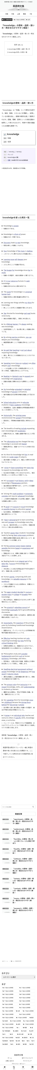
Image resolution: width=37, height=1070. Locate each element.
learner (15, 324)
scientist (10, 607)
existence (5, 658)
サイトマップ (27, 1061)
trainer (7, 715)
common (12, 546)
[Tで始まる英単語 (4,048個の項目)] (10, 1000)
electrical (14, 669)
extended (18, 389)
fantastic (16, 376)
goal (7, 506)
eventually (14, 610)
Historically (8, 415)
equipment (22, 669)
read (28, 313)
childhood (8, 702)
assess (12, 533)
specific (18, 718)
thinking (10, 643)
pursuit (25, 607)
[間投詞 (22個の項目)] (5, 1040)
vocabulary (21, 431)
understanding (29, 687)
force (29, 702)
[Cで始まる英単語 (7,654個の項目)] (27, 987)
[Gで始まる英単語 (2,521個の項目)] (27, 1007)
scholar (21, 704)
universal (28, 292)
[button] (33, 807)
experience (26, 548)
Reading (6, 376)
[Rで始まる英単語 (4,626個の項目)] (27, 994)
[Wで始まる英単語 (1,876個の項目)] (27, 1014)
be (19, 671)
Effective (7, 638)
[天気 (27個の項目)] (32, 1037)
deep (31, 480)
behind (4, 704)
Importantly (8, 623)
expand (27, 376)
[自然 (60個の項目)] (32, 1030)
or (11, 689)
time (17, 363)
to (16, 242)
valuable (16, 579)
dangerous (24, 671)
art (17, 480)
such (20, 656)
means (22, 546)
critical (4, 643)
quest (9, 292)
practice (14, 337)
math (14, 493)
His (5, 389)
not (22, 350)
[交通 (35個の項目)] (31, 1034)
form (17, 234)
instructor (24, 684)
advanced (21, 496)
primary (10, 684)
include (24, 428)
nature (13, 281)
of (19, 234)
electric (11, 674)
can (30, 337)
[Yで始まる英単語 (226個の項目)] (28, 1024)
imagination (17, 378)
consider (24, 654)
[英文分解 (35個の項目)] (21, 1034)
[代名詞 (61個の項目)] (24, 1030)
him (26, 454)
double (4, 594)
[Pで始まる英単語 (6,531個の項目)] (10, 991)
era (17, 441)
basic (12, 405)
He (5, 350)
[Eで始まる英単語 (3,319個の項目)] (27, 1000)
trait (8, 294)
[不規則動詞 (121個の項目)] (7, 1030)
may (33, 671)
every (29, 467)
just (25, 350)
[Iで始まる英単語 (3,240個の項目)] (10, 1004)
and (25, 313)
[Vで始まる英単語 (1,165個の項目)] (21, 1017)
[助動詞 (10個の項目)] (5, 1044)
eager (9, 592)
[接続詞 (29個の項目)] (25, 1037)
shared (24, 444)
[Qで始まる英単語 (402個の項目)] (8, 1024)
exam (24, 535)
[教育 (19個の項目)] (12, 1040)
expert (11, 480)
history (21, 480)
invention (19, 623)
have (6, 520)
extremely (29, 493)
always (23, 324)
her (29, 270)
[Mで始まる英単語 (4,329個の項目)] (27, 997)
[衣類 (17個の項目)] (18, 1040)
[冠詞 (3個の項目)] (32, 1044)
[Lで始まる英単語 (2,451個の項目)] (8, 1010)
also (22, 640)
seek (28, 281)
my (26, 302)
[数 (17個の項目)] (23, 1040)
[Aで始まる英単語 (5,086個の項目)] (27, 991)
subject (25, 363)
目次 (15, 45)
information (11, 441)
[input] (18, 807)
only (28, 638)
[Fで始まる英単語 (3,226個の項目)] (27, 1004)
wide (12, 457)
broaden (25, 594)
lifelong (9, 324)
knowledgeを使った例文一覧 (17, 52)
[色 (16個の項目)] (28, 1040)
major (9, 594)
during (12, 509)
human (4, 294)
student (14, 592)
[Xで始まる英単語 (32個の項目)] (8, 1037)
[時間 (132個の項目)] (25, 1027)
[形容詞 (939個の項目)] (5, 1020)
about (29, 350)
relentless (18, 607)
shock (16, 674)
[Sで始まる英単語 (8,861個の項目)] (10, 987)
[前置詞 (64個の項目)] (16, 1030)
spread (18, 418)
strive (6, 467)
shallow (29, 251)
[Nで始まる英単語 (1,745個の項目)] (8, 1017)
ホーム (10, 1058)
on (20, 363)
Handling (7, 669)
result (4, 674)
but (19, 640)
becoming (13, 704)
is (12, 226)
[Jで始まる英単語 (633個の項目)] (29, 1020)
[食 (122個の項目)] (32, 1027)
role (14, 684)
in (7, 281)
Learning (7, 259)
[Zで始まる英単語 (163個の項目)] (8, 1027)
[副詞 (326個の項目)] (18, 1024)
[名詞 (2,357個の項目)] (18, 1010)
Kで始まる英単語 (19, 19)
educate (26, 402)
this (19, 251)
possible (6, 509)
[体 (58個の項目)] (5, 1034)
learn (13, 467)
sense (18, 546)
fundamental (6, 656)
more (12, 259)
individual (17, 715)
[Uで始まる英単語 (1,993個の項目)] (28, 1010)
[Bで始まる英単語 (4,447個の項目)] (10, 997)
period (28, 509)
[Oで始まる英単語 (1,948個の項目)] (10, 1014)
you (27, 337)
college (16, 594)
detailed (27, 389)
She (5, 313)
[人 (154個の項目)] (19, 1027)
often (33, 363)
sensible (5, 548)
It (4, 281)
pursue (28, 592)
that (10, 350)
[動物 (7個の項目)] (18, 1044)
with (26, 480)
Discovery (7, 242)
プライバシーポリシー (18, 1064)
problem (20, 493)
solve (20, 535)
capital (11, 576)
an (8, 480)
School (6, 402)
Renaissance (16, 483)
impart (4, 687)
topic (23, 251)
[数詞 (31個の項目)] (18, 1037)
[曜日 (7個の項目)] (25, 1044)
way (20, 376)
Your (5, 251)
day (32, 467)
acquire (16, 506)
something (19, 467)
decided (20, 592)
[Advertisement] (18, 76)
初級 (9, 160)
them (15, 535)
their (17, 533)
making (28, 546)
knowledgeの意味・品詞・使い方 (19, 49)
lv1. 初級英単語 (7, 19)
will (16, 259)
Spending (7, 363)
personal (12, 520)
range (16, 457)
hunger (9, 270)
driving (23, 702)
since (31, 700)
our (9, 281)
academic (17, 405)
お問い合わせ (10, 1061)
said (7, 350)
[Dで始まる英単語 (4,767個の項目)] (10, 994)
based (17, 548)
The (5, 270)
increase (11, 522)
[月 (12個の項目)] (33, 1040)
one (8, 365)
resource (23, 579)
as (17, 281)
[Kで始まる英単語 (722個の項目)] (15, 1020)
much (23, 506)
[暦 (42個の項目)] (12, 1034)
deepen (20, 259)
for (13, 270)
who (23, 715)
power (16, 226)
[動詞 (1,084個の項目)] (32, 1017)
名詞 (28, 19)
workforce (5, 581)
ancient (14, 391)
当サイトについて (27, 1058)
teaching (16, 350)
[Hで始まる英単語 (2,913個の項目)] (10, 1007)
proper (4, 671)
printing (19, 415)
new (18, 242)
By (4, 337)
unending (10, 700)
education (13, 402)
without (30, 669)
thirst (30, 302)
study (4, 272)
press (24, 415)
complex (5, 496)
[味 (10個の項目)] (12, 1044)
